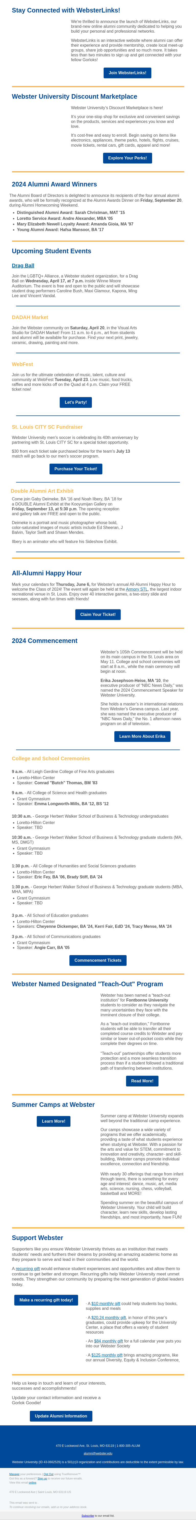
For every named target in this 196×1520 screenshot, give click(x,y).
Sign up (42, 1478)
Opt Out (49, 1474)
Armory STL (137, 589)
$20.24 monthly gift (108, 1317)
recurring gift (28, 1268)
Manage (14, 1474)
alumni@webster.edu (98, 1453)
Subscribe (87, 1515)
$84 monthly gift (108, 1341)
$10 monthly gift (105, 1303)
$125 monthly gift (106, 1355)
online (32, 1482)
